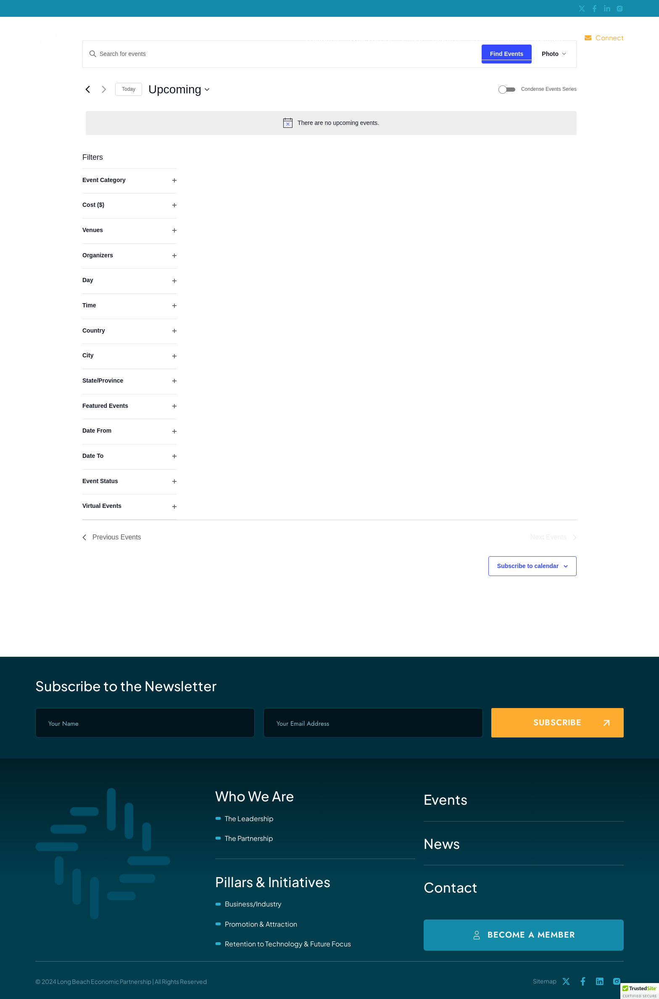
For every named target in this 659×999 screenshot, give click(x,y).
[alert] (331, 123)
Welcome (322, 38)
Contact (548, 38)
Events (482, 38)
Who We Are (370, 38)
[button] (639, 991)
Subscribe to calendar (528, 566)
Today (128, 89)
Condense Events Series (549, 89)
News (514, 38)
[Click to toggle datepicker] (178, 89)
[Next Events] (104, 90)
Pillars (412, 38)
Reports (446, 38)
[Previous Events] (87, 90)
